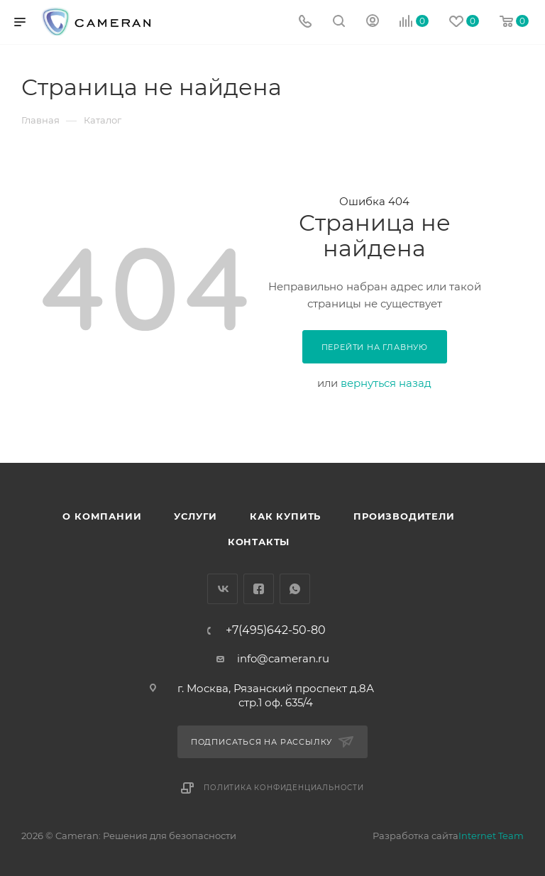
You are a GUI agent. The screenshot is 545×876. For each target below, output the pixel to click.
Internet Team (491, 835)
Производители (403, 516)
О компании (101, 516)
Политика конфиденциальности (284, 787)
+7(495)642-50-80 (276, 630)
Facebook (258, 589)
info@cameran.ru (283, 658)
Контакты (259, 541)
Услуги (195, 516)
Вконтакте (222, 589)
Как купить (285, 516)
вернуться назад (386, 383)
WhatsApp (295, 589)
